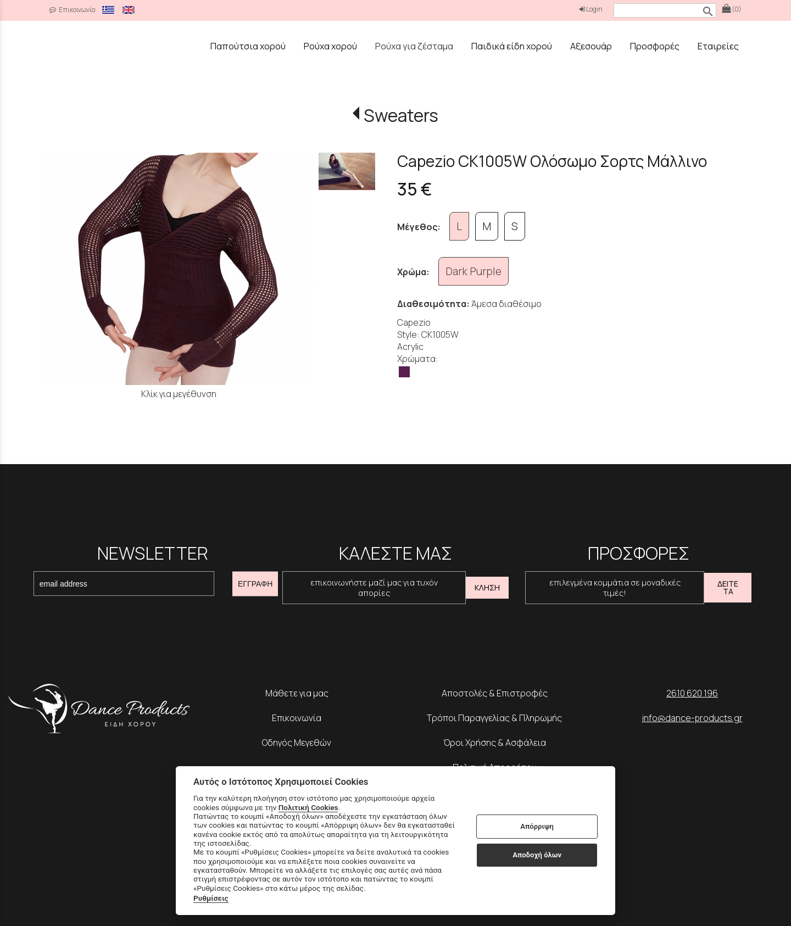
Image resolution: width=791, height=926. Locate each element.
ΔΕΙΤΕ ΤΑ (727, 587)
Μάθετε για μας (296, 693)
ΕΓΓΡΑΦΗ (255, 583)
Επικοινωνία (296, 718)
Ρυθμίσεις (211, 898)
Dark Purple (473, 271)
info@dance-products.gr (692, 718)
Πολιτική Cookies (308, 807)
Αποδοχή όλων (537, 855)
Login (591, 9)
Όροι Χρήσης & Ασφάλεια (494, 743)
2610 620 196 (692, 693)
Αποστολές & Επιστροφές (495, 693)
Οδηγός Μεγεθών (296, 743)
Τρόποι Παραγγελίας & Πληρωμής (494, 718)
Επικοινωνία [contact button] (72, 9)
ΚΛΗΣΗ (487, 587)
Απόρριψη (537, 826)
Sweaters (401, 115)
